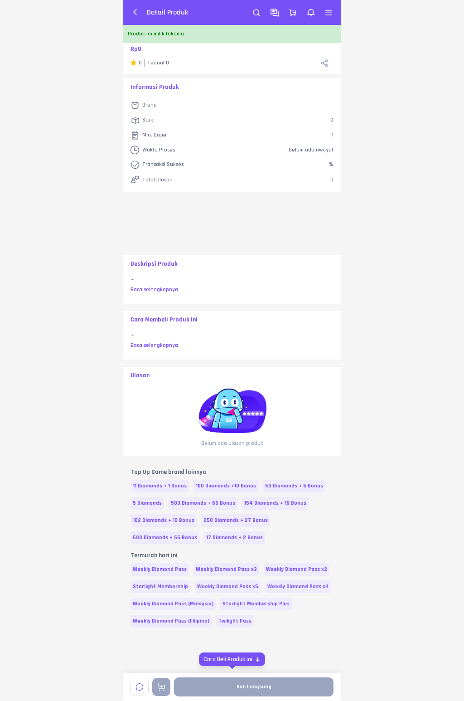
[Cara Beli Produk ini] (232, 659)
